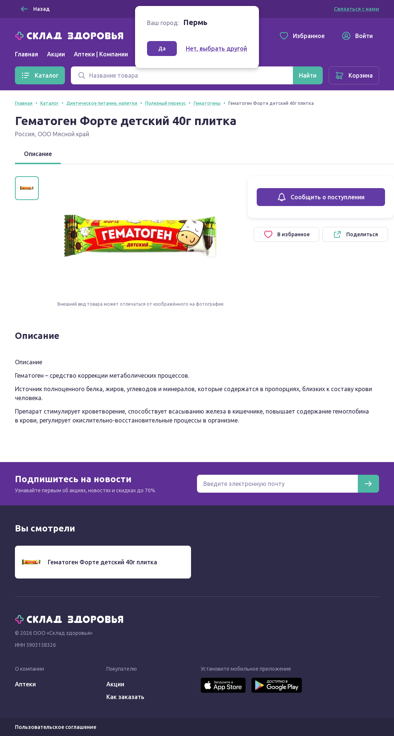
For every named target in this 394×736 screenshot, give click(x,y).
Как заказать (125, 696)
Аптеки (25, 684)
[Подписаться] (368, 484)
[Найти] (308, 75)
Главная (26, 54)
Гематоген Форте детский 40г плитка (102, 562)
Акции (56, 54)
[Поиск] (182, 75)
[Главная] (71, 35)
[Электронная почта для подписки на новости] (277, 483)
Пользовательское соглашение (55, 727)
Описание (38, 153)
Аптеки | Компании (101, 54)
